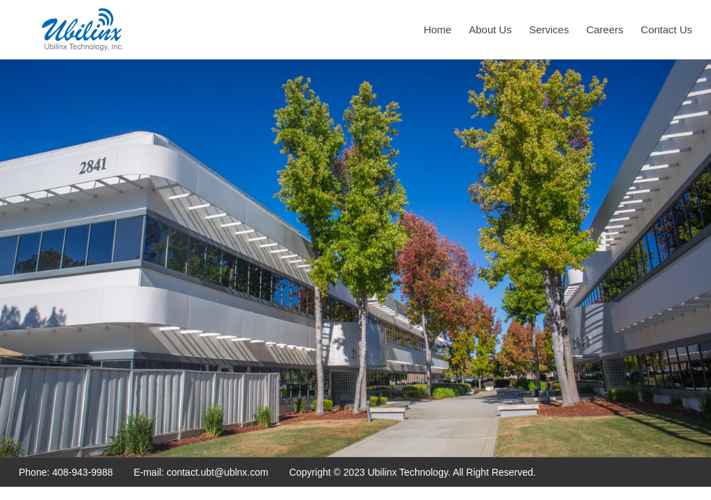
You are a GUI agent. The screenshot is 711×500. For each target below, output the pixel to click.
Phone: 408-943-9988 (65, 472)
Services (549, 29)
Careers (604, 29)
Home (437, 29)
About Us (490, 29)
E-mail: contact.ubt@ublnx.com (200, 472)
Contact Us (666, 29)
